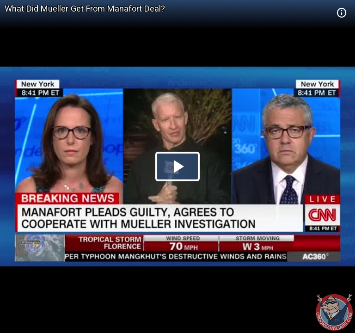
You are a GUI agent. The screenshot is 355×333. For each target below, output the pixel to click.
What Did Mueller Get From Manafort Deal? (85, 8)
